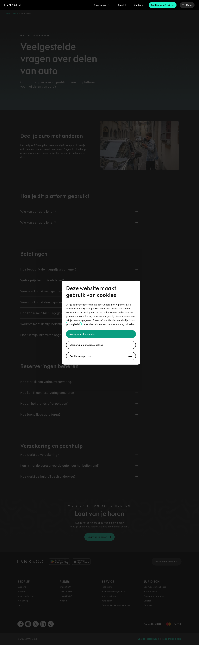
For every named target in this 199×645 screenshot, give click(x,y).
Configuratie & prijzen (162, 5)
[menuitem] (102, 5)
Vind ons (138, 5)
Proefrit (122, 5)
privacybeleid (73, 324)
